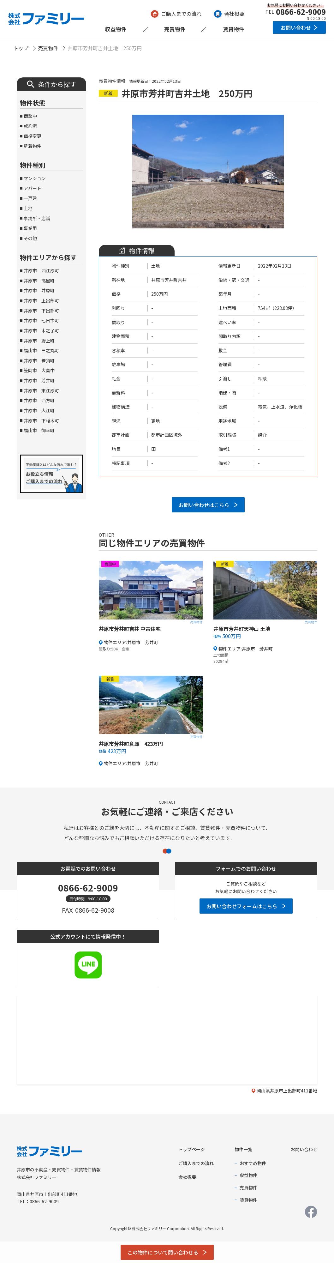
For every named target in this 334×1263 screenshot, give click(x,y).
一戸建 (30, 198)
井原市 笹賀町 (39, 360)
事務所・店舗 (37, 218)
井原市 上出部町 (41, 300)
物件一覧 (243, 1149)
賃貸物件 (233, 29)
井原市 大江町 (39, 410)
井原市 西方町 (39, 400)
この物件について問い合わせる (163, 1252)
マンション (35, 178)
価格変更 (32, 136)
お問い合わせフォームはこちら (241, 906)
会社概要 (234, 13)
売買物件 (175, 29)
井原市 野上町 (39, 340)
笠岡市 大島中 (39, 370)
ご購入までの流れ (181, 13)
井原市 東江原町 (41, 390)
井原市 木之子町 (41, 330)
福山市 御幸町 (39, 430)
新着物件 (32, 146)
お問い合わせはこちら (204, 505)
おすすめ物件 (253, 1163)
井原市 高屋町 (39, 280)
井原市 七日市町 (41, 320)
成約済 (30, 126)
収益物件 (116, 29)
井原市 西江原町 (41, 270)
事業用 (30, 228)
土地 (28, 208)
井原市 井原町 (39, 290)
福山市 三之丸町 (41, 350)
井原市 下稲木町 (41, 420)
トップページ (191, 1149)
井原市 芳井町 (39, 380)
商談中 (30, 116)
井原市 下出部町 (41, 310)
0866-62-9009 (301, 11)
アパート (32, 188)
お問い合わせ (296, 27)
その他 (30, 238)
